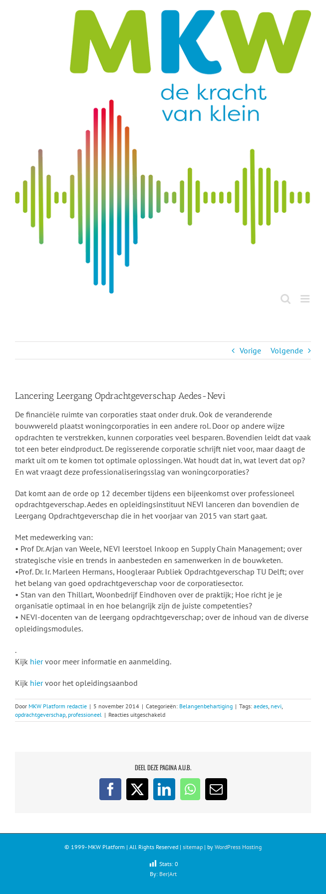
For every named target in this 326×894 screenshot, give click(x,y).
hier (35, 661)
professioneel (85, 714)
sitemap (193, 847)
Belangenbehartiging (206, 706)
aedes (261, 706)
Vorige (250, 350)
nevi (276, 706)
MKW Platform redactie (57, 706)
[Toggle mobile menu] (306, 299)
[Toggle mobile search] (286, 299)
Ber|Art (168, 874)
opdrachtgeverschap (40, 714)
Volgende (287, 350)
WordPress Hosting (238, 847)
